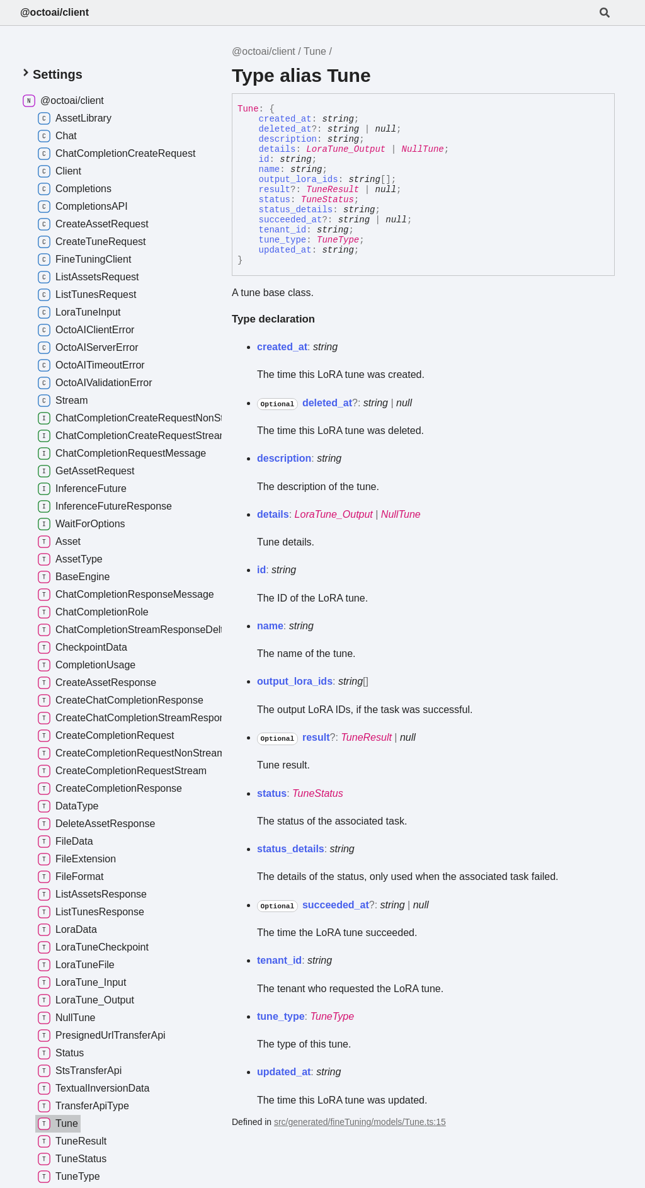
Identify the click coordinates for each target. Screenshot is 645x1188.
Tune (315, 51)
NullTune (422, 149)
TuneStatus (327, 200)
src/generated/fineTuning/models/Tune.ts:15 (360, 1122)
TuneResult (332, 190)
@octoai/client (54, 12)
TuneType (338, 240)
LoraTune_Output (345, 149)
